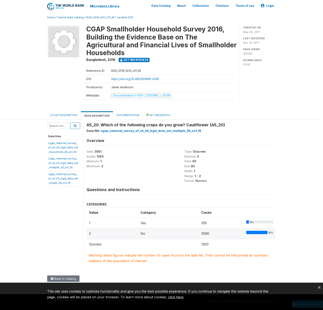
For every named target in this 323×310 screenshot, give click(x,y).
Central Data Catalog (70, 17)
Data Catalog (161, 5)
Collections (200, 5)
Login (267, 5)
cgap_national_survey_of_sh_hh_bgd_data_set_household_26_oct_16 (63, 147)
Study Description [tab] (64, 115)
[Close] (319, 287)
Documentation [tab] (128, 115)
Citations (222, 5)
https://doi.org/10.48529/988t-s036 (135, 79)
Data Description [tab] (97, 115)
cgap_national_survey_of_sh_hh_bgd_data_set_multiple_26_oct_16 (63, 163)
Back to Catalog (63, 278)
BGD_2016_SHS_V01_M (100, 17)
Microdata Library (105, 6)
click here (175, 297)
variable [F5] (125, 17)
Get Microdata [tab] (158, 115)
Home (51, 17)
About (181, 5)
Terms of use (244, 5)
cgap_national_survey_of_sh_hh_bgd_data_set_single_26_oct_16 (63, 178)
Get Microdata (134, 60)
